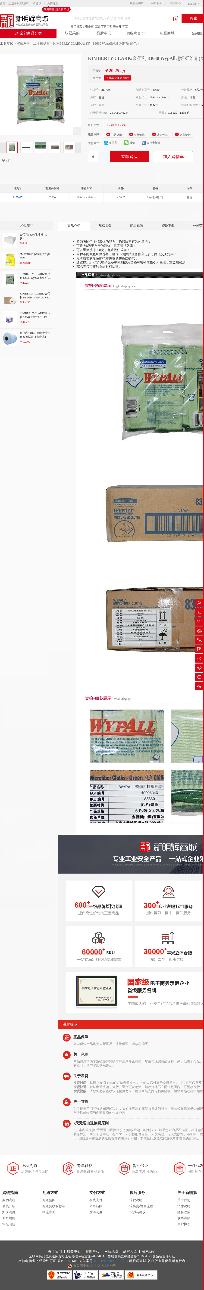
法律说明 (183, 1206)
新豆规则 (8, 1218)
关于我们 (183, 1200)
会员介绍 (8, 1206)
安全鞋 (117, 26)
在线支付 (95, 1200)
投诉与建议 (137, 1212)
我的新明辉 (137, 3)
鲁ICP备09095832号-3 (111, 1261)
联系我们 (149, 1251)
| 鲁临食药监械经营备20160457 (128, 1256)
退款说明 (135, 1200)
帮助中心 (175, 3)
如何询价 (8, 1212)
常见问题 (8, 1224)
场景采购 (72, 33)
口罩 (97, 26)
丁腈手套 (106, 26)
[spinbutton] (97, 156)
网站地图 (111, 1251)
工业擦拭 (6, 43)
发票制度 (95, 1212)
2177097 (17, 197)
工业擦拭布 (41, 43)
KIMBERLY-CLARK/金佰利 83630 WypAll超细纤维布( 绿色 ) (96, 43)
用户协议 (183, 1224)
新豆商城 (167, 33)
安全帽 (89, 26)
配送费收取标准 (53, 1206)
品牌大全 (130, 1251)
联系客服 (183, 1218)
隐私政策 (183, 1212)
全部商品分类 (28, 33)
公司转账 (95, 1206)
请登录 (37, 3)
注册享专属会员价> (117, 78)
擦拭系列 (23, 43)
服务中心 (74, 1251)
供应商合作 (135, 33)
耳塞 (125, 26)
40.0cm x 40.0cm (116, 125)
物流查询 (48, 1212)
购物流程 (8, 1200)
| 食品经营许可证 (163, 1256)
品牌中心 (104, 33)
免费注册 (52, 4)
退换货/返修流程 (141, 1206)
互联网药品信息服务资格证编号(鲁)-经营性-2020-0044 (67, 1256)
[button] (102, 159)
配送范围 (48, 1200)
